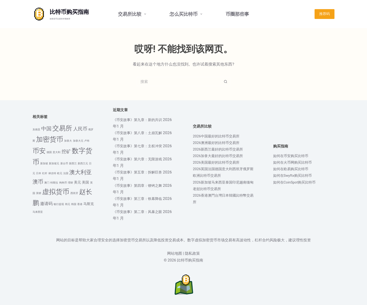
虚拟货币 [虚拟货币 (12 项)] (55, 192)
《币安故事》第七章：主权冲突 (141, 145)
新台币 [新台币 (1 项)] (64, 163)
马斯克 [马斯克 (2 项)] (88, 204)
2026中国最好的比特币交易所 (219, 136)
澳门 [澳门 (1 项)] (46, 182)
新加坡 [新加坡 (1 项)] (44, 163)
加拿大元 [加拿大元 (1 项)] (78, 140)
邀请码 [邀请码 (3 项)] (46, 203)
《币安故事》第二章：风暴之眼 (141, 211)
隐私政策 (192, 253)
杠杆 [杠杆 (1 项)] (44, 173)
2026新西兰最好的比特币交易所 (221, 149)
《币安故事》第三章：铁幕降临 (141, 198)
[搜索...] (179, 81)
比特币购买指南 (69, 12)
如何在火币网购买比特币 (295, 162)
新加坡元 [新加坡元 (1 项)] (54, 163)
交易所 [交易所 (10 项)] (62, 128)
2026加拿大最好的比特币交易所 (221, 155)
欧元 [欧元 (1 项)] (59, 173)
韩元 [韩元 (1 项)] (67, 204)
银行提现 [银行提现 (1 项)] (59, 204)
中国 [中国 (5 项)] (46, 129)
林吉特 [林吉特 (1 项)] (52, 173)
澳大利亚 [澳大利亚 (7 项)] (80, 172)
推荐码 (324, 14)
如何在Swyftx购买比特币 (295, 175)
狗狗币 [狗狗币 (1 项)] (63, 182)
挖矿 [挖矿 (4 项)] (66, 151)
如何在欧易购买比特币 (293, 168)
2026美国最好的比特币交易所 (219, 162)
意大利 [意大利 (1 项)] (56, 152)
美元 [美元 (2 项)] (77, 182)
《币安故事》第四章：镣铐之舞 (141, 185)
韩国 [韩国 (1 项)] (73, 204)
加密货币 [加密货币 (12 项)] (49, 139)
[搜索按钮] (225, 81)
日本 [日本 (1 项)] (38, 173)
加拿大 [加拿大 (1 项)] (68, 140)
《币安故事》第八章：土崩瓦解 (141, 132)
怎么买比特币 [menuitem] (186, 14)
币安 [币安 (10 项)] (39, 151)
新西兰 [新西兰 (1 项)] (73, 163)
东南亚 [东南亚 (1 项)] (36, 129)
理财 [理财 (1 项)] (70, 182)
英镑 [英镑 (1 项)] (38, 193)
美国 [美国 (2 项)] (85, 182)
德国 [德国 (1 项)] (49, 152)
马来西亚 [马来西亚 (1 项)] (38, 211)
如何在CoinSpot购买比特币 (297, 182)
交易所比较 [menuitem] (133, 14)
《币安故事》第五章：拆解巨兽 (141, 172)
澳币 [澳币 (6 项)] (38, 181)
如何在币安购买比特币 (293, 155)
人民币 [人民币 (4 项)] (80, 129)
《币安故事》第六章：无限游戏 (141, 159)
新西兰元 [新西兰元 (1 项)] (83, 163)
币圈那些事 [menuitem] (237, 14)
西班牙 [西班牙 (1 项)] (74, 193)
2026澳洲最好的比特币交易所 (219, 142)
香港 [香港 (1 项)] (79, 204)
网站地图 (174, 253)
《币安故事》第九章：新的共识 (141, 119)
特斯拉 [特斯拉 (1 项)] (54, 182)
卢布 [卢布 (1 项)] (86, 140)
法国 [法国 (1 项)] (65, 173)
